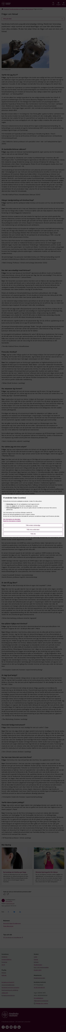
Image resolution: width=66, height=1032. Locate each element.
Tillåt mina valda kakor (33, 529)
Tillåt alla (33, 534)
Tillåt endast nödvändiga (33, 525)
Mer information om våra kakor (11, 519)
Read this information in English (12, 521)
